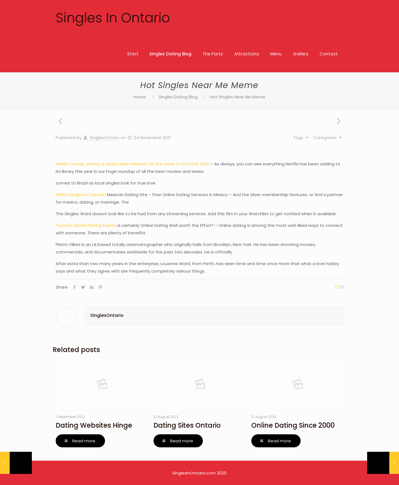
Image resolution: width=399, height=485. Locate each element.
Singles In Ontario (113, 18)
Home (140, 97)
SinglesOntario (104, 137)
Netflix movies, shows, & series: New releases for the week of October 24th (132, 164)
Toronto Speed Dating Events (86, 225)
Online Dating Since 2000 (293, 425)
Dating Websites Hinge (94, 425)
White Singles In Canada (81, 194)
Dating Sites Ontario (187, 425)
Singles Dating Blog (178, 97)
